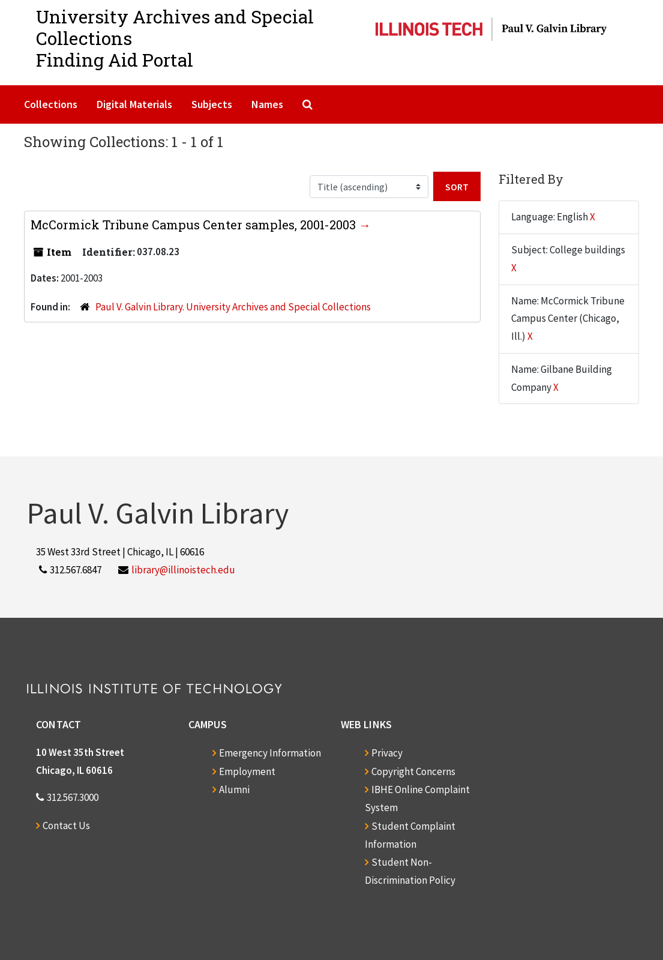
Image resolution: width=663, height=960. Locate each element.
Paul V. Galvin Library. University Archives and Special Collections (233, 306)
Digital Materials (134, 104)
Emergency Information (270, 752)
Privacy (387, 752)
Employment (247, 771)
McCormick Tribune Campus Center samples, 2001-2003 (195, 224)
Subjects (211, 104)
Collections (50, 104)
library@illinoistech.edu (183, 569)
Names (267, 104)
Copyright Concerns (413, 771)
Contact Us (66, 825)
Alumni (234, 789)
